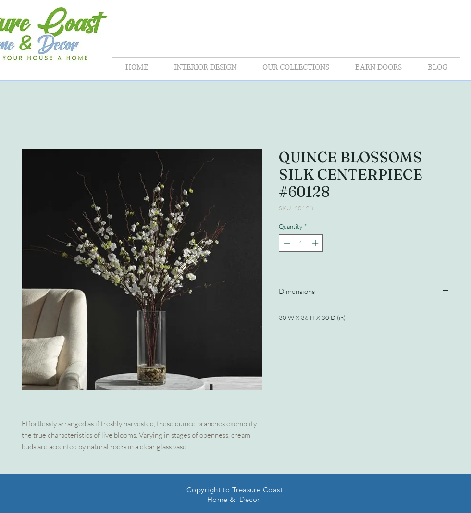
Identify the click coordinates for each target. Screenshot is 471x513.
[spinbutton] (301, 243)
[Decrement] (286, 243)
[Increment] (316, 243)
